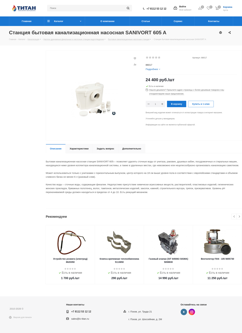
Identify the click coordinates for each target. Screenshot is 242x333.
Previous (234, 216)
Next (239, 216)
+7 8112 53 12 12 (156, 8)
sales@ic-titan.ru (80, 318)
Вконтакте (184, 312)
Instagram (192, 312)
